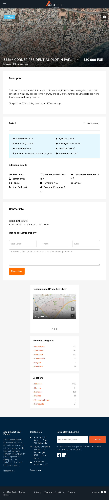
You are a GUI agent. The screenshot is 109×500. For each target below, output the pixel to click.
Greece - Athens (41, 399)
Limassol (38, 383)
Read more (8, 470)
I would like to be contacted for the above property (54, 257)
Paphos (37, 395)
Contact (70, 492)
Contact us (35, 470)
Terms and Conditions (54, 492)
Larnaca (38, 391)
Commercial (40, 358)
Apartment (39, 350)
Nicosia (38, 387)
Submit (97, 439)
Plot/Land (38, 354)
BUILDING (38, 366)
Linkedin (44, 224)
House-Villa (39, 346)
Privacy (38, 492)
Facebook (30, 224)
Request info (16, 271)
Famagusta (39, 403)
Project (37, 362)
